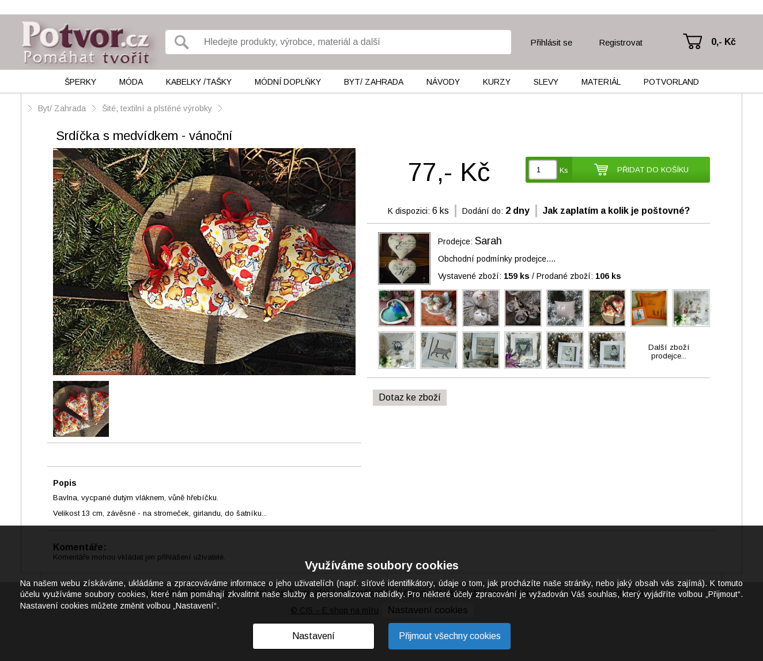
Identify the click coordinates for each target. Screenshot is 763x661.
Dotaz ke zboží (410, 397)
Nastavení (313, 636)
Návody (443, 81)
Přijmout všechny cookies (450, 636)
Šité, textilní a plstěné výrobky (158, 108)
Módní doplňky (288, 81)
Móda (131, 81)
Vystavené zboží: (484, 276)
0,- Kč (723, 42)
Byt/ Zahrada (373, 81)
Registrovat (621, 42)
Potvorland (671, 81)
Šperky (80, 81)
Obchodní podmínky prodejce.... (497, 258)
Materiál (601, 81)
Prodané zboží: (579, 276)
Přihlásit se (551, 42)
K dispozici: (409, 211)
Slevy (546, 81)
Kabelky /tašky (199, 81)
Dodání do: (482, 211)
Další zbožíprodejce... (669, 351)
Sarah (488, 241)
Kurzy (497, 81)
